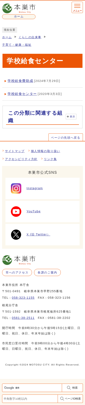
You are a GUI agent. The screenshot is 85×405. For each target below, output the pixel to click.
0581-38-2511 (23, 318)
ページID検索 (73, 398)
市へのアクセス (17, 272)
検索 (75, 387)
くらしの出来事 (30, 37)
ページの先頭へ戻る (65, 137)
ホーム (7, 37)
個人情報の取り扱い (45, 151)
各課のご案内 (47, 272)
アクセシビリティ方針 (21, 159)
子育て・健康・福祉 (16, 44)
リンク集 (50, 159)
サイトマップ (15, 151)
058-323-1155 (23, 297)
